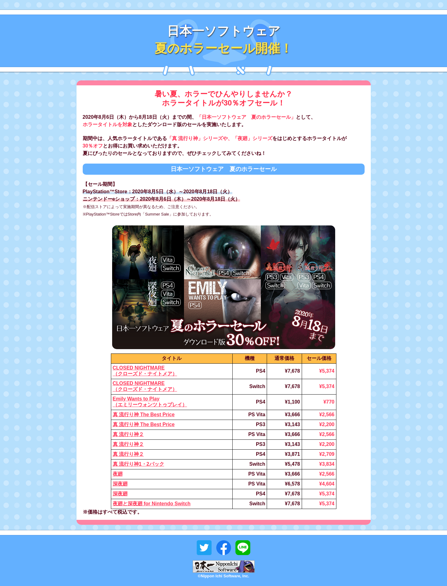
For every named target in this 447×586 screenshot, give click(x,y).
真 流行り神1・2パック (138, 464)
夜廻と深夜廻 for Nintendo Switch (152, 503)
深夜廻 (120, 483)
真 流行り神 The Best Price (144, 414)
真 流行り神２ (128, 434)
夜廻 (118, 474)
